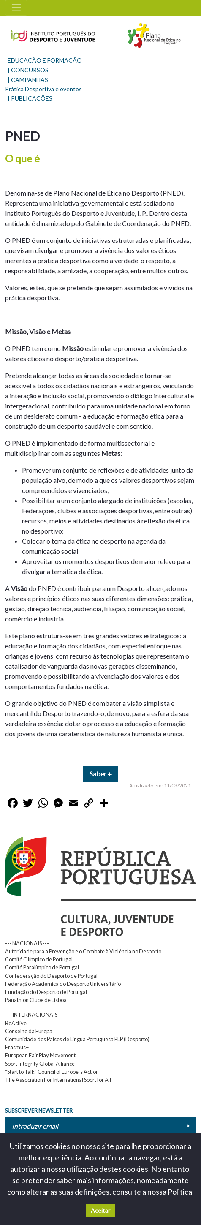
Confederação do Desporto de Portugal (51, 975)
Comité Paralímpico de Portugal (42, 967)
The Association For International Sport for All (58, 1079)
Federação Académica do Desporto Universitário (63, 983)
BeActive (16, 1023)
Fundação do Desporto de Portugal (46, 991)
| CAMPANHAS (28, 79)
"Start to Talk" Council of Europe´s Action (52, 1071)
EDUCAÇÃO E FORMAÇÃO (45, 60)
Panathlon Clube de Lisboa (36, 999)
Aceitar (100, 1210)
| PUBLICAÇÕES (30, 98)
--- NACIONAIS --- (27, 943)
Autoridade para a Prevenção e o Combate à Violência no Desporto (83, 951)
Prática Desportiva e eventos (43, 89)
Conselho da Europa (28, 1031)
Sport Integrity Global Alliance (40, 1063)
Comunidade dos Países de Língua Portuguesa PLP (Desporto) (77, 1039)
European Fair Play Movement (40, 1055)
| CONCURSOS (28, 70)
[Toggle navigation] (16, 8)
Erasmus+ (17, 1047)
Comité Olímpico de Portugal (39, 959)
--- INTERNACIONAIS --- (35, 1014)
